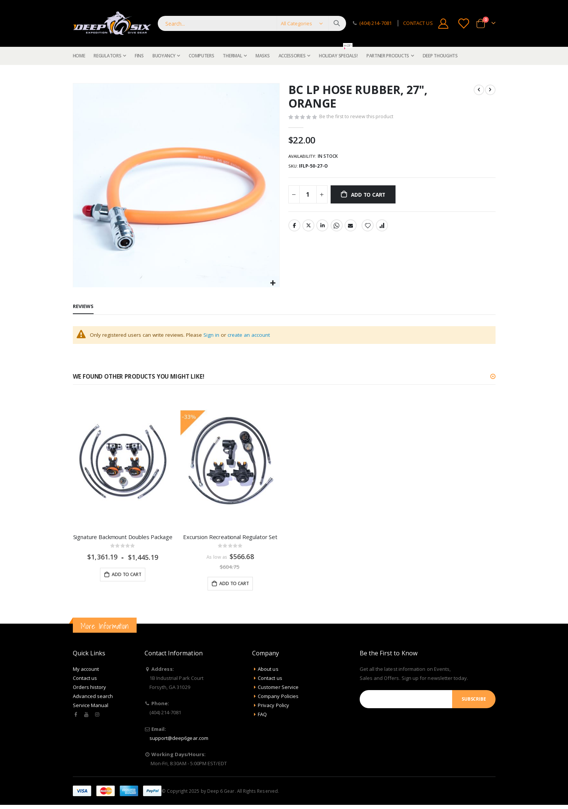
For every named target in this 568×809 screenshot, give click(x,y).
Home (75, 74)
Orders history (89, 688)
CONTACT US (418, 23)
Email (351, 228)
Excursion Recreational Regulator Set (230, 537)
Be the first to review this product (357, 117)
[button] (272, 283)
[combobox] (252, 23)
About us (268, 670)
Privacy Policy (273, 706)
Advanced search (93, 697)
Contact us (85, 679)
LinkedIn (322, 228)
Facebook (294, 228)
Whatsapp (337, 228)
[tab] (83, 306)
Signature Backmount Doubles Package (122, 537)
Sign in (214, 335)
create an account (252, 335)
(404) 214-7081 (375, 23)
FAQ (262, 715)
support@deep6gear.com (178, 739)
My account (86, 670)
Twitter (308, 228)
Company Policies (278, 697)
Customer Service (278, 688)
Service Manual (91, 706)
